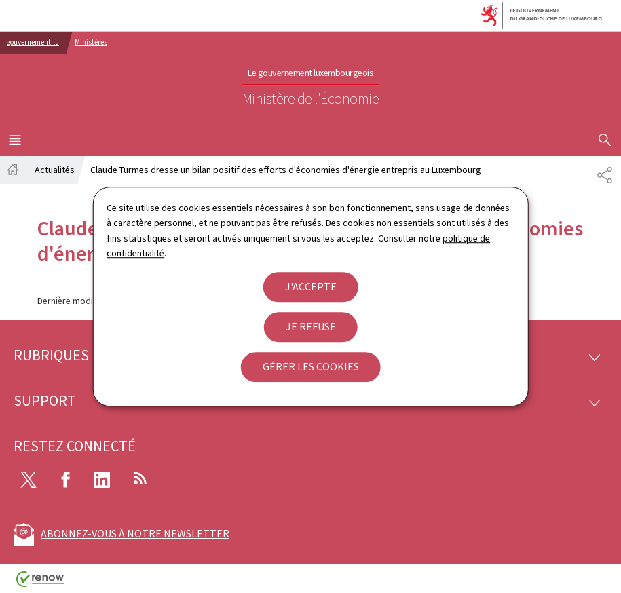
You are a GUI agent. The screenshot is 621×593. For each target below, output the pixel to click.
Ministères (91, 42)
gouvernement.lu (33, 42)
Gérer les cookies (311, 367)
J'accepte (311, 287)
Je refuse (311, 327)
